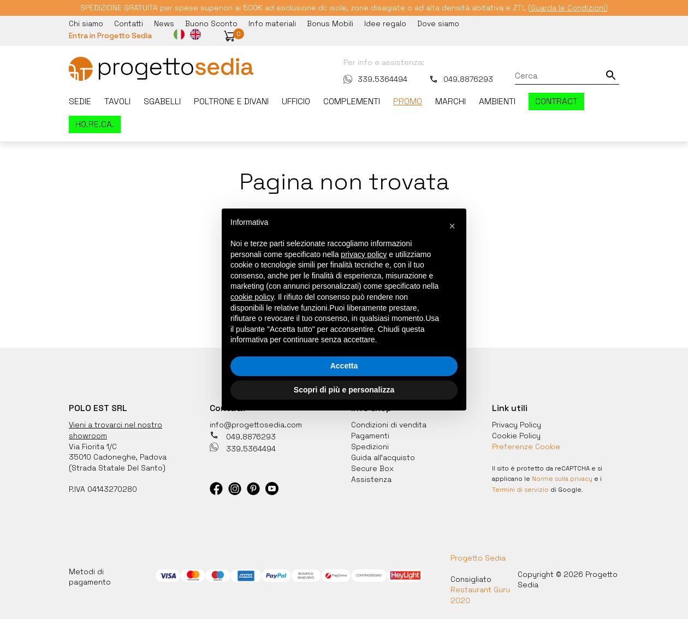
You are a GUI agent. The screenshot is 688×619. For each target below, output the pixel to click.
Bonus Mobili (330, 23)
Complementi (351, 101)
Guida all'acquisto (383, 455)
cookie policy (252, 297)
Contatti (128, 23)
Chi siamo (86, 23)
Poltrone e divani (231, 101)
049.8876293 (461, 79)
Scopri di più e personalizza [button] (344, 389)
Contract (556, 101)
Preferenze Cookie (526, 445)
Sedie (80, 101)
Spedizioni (370, 445)
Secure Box (372, 466)
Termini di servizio (520, 487)
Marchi (450, 101)
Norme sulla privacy (562, 476)
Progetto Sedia (478, 555)
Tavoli (117, 101)
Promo (407, 101)
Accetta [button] (344, 365)
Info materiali (272, 23)
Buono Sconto (211, 23)
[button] (231, 36)
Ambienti (497, 101)
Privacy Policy (516, 423)
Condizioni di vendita (389, 423)
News (164, 23)
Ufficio (296, 101)
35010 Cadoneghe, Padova (118, 455)
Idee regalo (385, 23)
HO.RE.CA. (94, 123)
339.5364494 (375, 79)
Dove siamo (438, 23)
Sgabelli (162, 101)
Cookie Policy (516, 434)
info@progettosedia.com (256, 423)
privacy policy (364, 254)
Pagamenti (370, 434)
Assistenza (371, 476)
